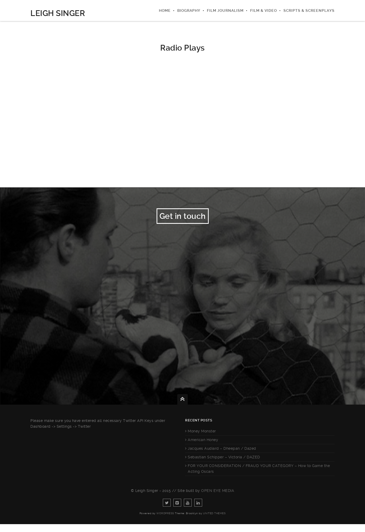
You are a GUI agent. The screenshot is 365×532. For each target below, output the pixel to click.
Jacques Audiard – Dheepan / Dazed (222, 456)
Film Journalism (225, 10)
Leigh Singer (57, 13)
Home (165, 10)
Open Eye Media (217, 498)
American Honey (203, 448)
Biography (188, 10)
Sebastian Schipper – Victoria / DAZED (224, 465)
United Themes (214, 521)
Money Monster (202, 439)
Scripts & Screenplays (309, 10)
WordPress (165, 521)
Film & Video (263, 10)
